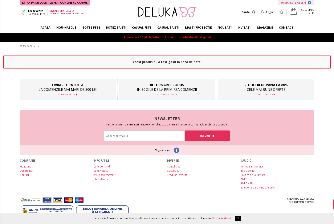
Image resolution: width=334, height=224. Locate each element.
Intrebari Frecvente (104, 175)
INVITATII (244, 27)
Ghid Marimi (100, 179)
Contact (24, 175)
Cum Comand (101, 166)
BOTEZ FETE (91, 27)
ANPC (244, 179)
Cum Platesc (100, 171)
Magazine (25, 166)
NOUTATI (225, 27)
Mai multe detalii (222, 218)
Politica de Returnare (253, 175)
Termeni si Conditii (252, 166)
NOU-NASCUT (66, 27)
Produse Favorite (177, 175)
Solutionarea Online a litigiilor (258, 187)
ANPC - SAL (247, 183)
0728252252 (35, 11)
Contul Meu (173, 166)
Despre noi (26, 171)
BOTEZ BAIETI (116, 27)
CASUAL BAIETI (168, 27)
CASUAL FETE (141, 27)
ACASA (45, 27)
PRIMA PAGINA (27, 46)
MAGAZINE (265, 27)
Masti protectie (198, 27)
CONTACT (286, 27)
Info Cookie (247, 171)
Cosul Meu (173, 171)
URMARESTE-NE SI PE (296, 2)
